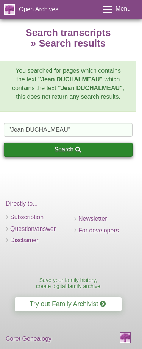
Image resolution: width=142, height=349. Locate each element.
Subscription (27, 217)
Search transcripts (68, 32)
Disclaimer (24, 240)
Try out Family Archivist (68, 304)
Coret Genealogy (28, 338)
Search (67, 149)
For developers (98, 230)
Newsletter (92, 218)
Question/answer (33, 229)
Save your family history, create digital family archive (68, 283)
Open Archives (38, 9)
